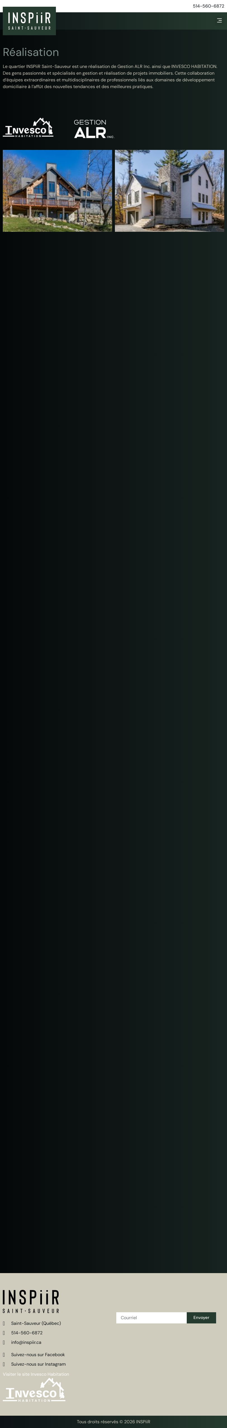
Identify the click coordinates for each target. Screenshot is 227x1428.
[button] (219, 21)
